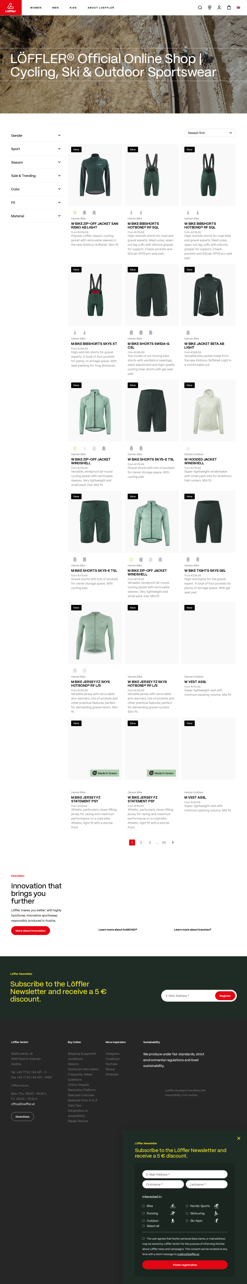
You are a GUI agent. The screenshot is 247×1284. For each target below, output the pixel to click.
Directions (22, 1116)
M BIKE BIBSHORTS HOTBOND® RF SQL (143, 225)
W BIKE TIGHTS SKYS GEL (205, 570)
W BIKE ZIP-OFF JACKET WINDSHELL (91, 461)
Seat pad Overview (81, 1095)
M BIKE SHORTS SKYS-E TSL (94, 570)
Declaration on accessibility (78, 1113)
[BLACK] (131, 448)
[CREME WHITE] (84, 448)
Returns (73, 1064)
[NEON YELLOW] (75, 212)
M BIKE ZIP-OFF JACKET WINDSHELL (147, 572)
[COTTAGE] (94, 448)
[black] (84, 212)
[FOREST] (94, 212)
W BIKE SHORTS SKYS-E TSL (151, 459)
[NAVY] (150, 332)
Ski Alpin (205, 1220)
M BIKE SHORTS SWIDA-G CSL (148, 345)
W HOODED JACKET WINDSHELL (200, 461)
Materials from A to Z (82, 1100)
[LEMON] (75, 448)
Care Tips (74, 1105)
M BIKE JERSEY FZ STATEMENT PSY (85, 799)
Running (162, 1213)
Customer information (83, 1069)
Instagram (113, 1053)
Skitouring (205, 1213)
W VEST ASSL (195, 682)
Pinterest (112, 1074)
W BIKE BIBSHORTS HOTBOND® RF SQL (200, 225)
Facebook (113, 1058)
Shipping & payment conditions (82, 1056)
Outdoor (162, 1220)
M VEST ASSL (195, 797)
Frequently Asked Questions (80, 1077)
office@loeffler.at (23, 1104)
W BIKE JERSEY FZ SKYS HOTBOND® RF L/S (147, 683)
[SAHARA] (84, 670)
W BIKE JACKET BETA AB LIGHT (204, 345)
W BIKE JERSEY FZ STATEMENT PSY (142, 799)
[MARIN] (160, 559)
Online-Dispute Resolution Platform (82, 1087)
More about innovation (31, 930)
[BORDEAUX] (141, 670)
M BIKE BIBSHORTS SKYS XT (94, 343)
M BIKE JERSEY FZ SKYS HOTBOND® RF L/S (90, 683)
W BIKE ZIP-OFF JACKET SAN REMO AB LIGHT (94, 225)
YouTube (111, 1064)
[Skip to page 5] (157, 842)
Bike (162, 1206)
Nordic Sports (205, 1206)
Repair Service (78, 1121)
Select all (153, 1225)
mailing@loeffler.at (188, 1254)
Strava (110, 1069)
